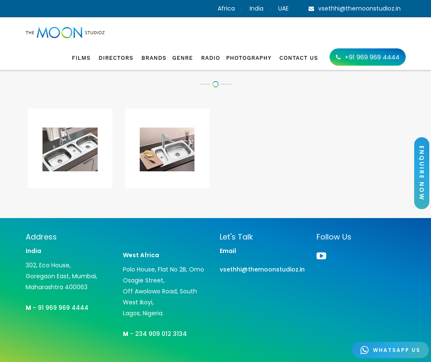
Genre (183, 58)
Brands (153, 58)
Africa (226, 8)
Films (82, 58)
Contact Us (298, 58)
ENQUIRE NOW (422, 173)
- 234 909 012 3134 (155, 334)
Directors (117, 58)
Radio (210, 58)
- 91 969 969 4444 (57, 307)
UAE (283, 8)
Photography (250, 58)
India (256, 8)
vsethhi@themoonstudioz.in (262, 269)
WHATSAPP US (390, 350)
